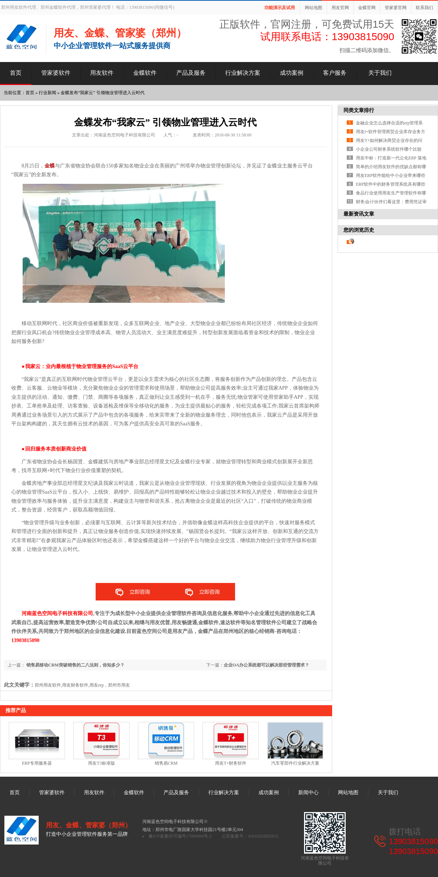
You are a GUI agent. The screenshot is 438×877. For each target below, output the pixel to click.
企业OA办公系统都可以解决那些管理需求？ (266, 665)
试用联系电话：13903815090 (327, 36)
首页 (16, 73)
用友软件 (102, 73)
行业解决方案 (242, 73)
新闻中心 (308, 792)
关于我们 (380, 73)
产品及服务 (190, 73)
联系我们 (424, 7)
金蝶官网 (367, 7)
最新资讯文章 (358, 214)
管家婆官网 (396, 7)
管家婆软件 (55, 73)
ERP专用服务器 (37, 763)
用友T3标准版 (101, 763)
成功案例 (291, 73)
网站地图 (313, 7)
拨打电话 (405, 831)
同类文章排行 (358, 110)
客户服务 (334, 73)
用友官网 (340, 7)
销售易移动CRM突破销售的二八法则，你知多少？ (74, 665)
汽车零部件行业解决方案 (295, 763)
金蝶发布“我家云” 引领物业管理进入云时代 (103, 92)
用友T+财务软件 (230, 763)
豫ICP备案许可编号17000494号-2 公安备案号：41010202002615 (213, 836)
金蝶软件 (145, 73)
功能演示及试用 (279, 7)
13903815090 (413, 841)
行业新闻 (47, 92)
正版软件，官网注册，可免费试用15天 (306, 24)
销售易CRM (166, 763)
